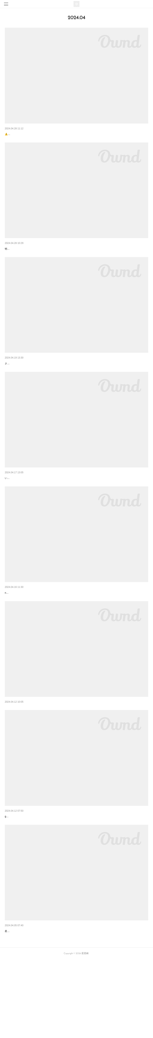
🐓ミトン (11, 874)
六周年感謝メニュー (17, 509)
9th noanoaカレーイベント (22, 134)
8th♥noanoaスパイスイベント (23, 634)
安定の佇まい (13, 999)
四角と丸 (10, 759)
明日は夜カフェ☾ (16, 384)
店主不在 (10, 259)
